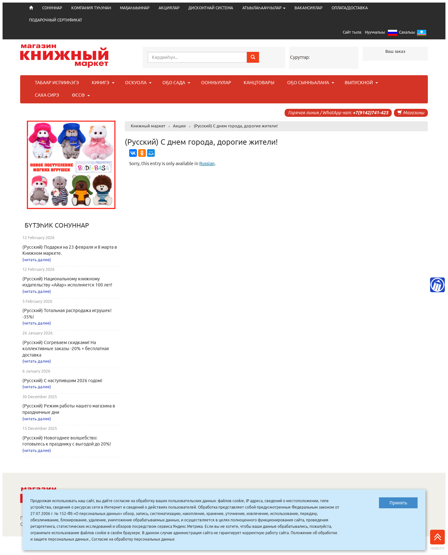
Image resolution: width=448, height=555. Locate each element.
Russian (207, 163)
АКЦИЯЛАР (169, 8)
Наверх (437, 540)
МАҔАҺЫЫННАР (134, 8)
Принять (398, 502)
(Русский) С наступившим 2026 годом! (62, 380)
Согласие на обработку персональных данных (133, 539)
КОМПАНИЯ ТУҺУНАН (91, 8)
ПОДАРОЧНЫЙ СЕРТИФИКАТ (55, 20)
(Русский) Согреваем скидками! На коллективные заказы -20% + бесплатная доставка (65, 349)
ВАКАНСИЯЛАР (308, 8)
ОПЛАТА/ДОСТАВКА (350, 8)
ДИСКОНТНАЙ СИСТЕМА (210, 8)
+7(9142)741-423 (370, 112)
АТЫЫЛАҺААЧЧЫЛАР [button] (264, 8)
